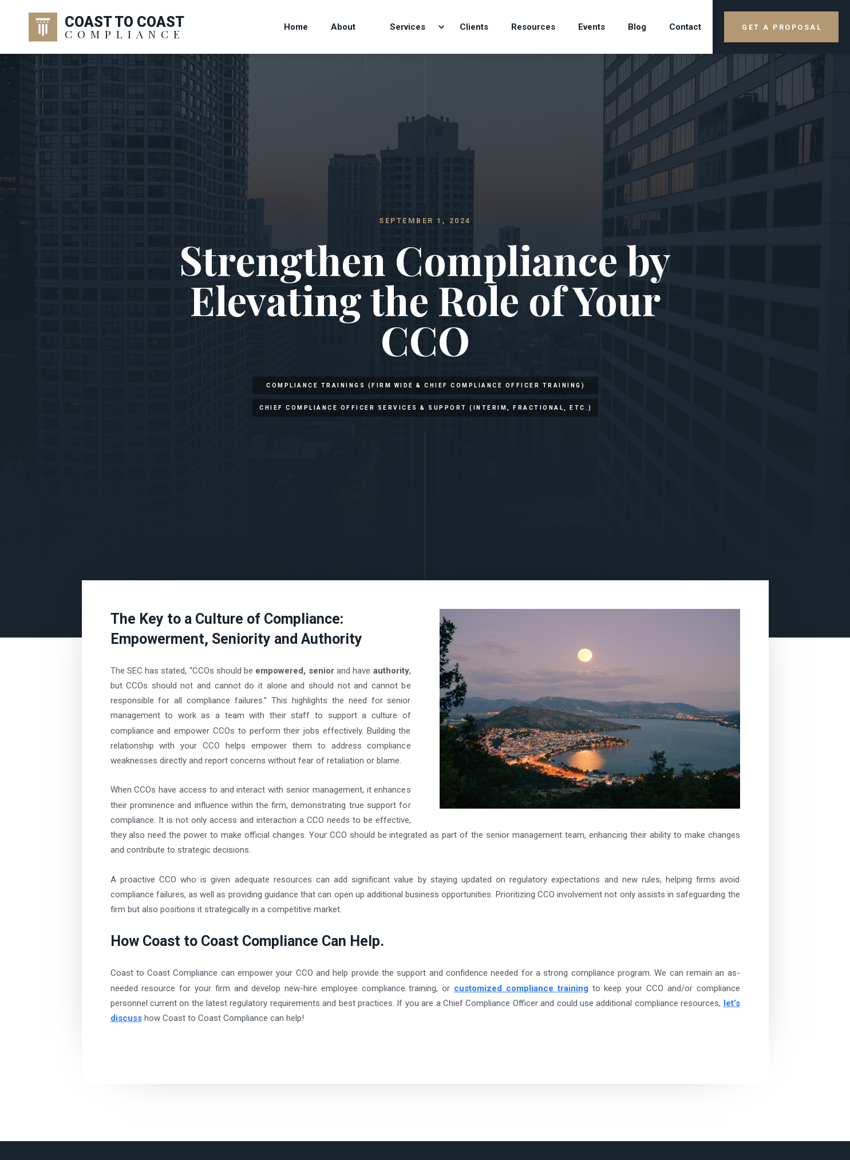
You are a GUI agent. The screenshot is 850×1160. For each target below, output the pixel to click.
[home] (107, 27)
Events (591, 27)
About (343, 27)
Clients (474, 27)
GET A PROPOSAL (782, 27)
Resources (533, 27)
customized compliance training (521, 988)
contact (685, 27)
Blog (637, 27)
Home (296, 27)
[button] (407, 27)
